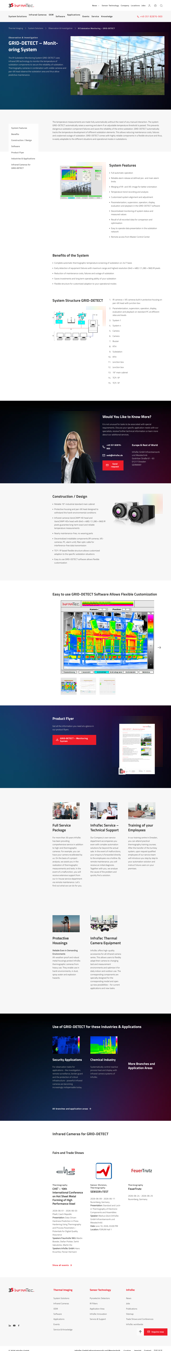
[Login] (149, 5)
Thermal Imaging (16, 23)
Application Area (97, 1304)
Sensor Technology (110, 5)
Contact (147, 1346)
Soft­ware (15, 142)
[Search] (161, 5)
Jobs (144, 5)
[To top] (140, 1332)
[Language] (155, 5)
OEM (51, 14)
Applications (73, 14)
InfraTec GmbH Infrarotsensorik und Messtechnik (97, 1346)
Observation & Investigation (60, 23)
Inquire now (158, 1331)
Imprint (137, 1346)
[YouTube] (14, 1321)
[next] (159, 643)
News (128, 1294)
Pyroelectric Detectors (100, 1294)
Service (95, 14)
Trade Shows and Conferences (139, 1314)
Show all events (60, 1261)
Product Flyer (17, 148)
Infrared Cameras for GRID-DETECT (21, 162)
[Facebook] (19, 1321)
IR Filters (93, 1299)
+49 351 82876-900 (114, 442)
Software (60, 14)
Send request (115, 461)
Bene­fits (15, 129)
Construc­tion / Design (21, 136)
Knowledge (107, 14)
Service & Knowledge (62, 1325)
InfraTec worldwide (134, 1320)
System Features (19, 123)
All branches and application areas (70, 1104)
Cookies (127, 1346)
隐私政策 (158, 1346)
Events (85, 14)
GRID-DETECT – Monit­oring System (74, 735)
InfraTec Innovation (98, 1309)
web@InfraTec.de (115, 451)
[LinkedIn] (10, 1321)
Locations (135, 5)
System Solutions (18, 14)
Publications (131, 1304)
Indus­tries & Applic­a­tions (23, 154)
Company (125, 5)
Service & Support (98, 1314)
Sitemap (129, 1309)
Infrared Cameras (38, 14)
